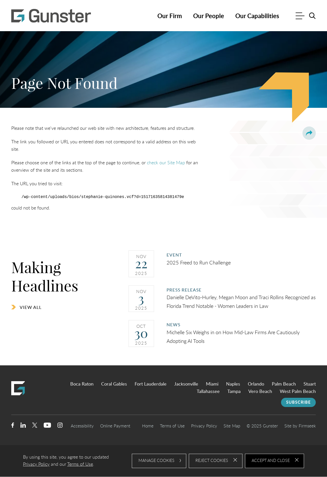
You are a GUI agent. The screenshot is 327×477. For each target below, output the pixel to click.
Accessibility (82, 426)
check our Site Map (166, 162)
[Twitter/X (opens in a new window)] (34, 426)
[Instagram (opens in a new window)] (60, 426)
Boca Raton (82, 384)
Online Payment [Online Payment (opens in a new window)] (115, 426)
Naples (233, 384)
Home (148, 426)
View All (31, 307)
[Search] (312, 16)
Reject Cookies (211, 461)
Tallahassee (208, 391)
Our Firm (169, 16)
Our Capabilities (257, 16)
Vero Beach (260, 391)
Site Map (232, 426)
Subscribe (298, 402)
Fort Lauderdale (151, 384)
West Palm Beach (298, 391)
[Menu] (300, 16)
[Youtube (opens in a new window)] (47, 426)
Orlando (256, 384)
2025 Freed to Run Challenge (199, 262)
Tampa (234, 391)
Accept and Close (271, 461)
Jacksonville (186, 384)
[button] (309, 133)
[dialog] (163, 461)
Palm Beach (284, 384)
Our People (208, 16)
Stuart (309, 384)
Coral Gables (114, 384)
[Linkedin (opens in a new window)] (23, 426)
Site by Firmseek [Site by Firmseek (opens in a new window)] (300, 426)
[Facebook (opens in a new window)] (12, 426)
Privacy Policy (204, 426)
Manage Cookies (156, 461)
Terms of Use (172, 426)
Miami (212, 384)
